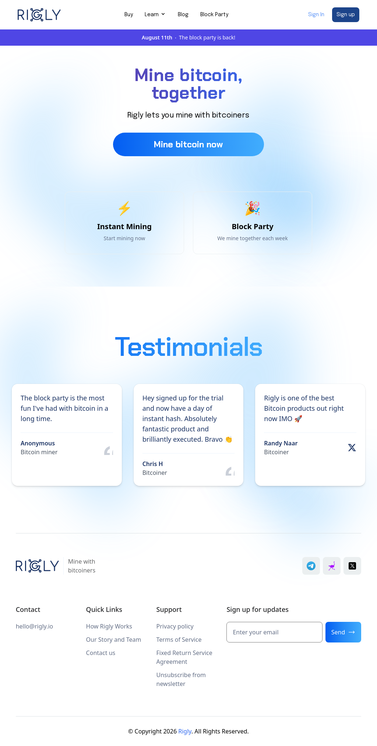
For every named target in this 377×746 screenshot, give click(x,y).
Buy (128, 14)
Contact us (101, 653)
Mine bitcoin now (188, 144)
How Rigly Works (109, 626)
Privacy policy (175, 626)
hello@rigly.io (34, 626)
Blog (183, 14)
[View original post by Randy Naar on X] (352, 447)
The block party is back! (188, 37)
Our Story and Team (113, 639)
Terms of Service (179, 639)
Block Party (214, 14)
